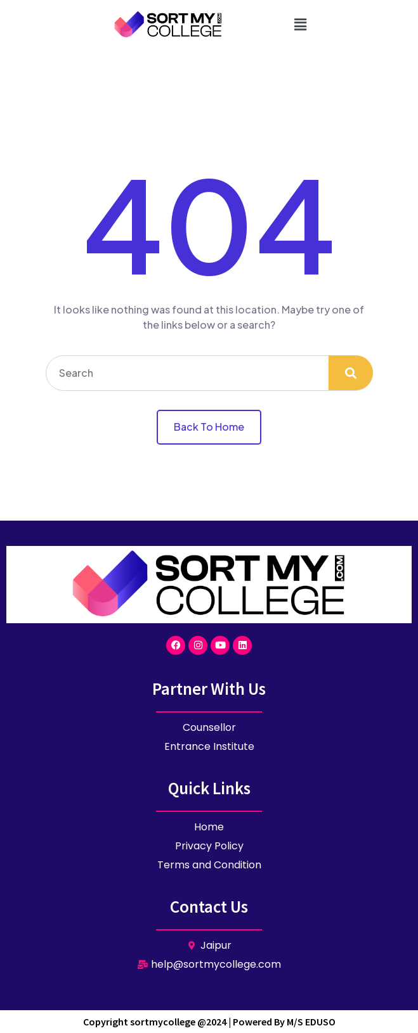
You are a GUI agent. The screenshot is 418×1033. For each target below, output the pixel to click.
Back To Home (209, 426)
